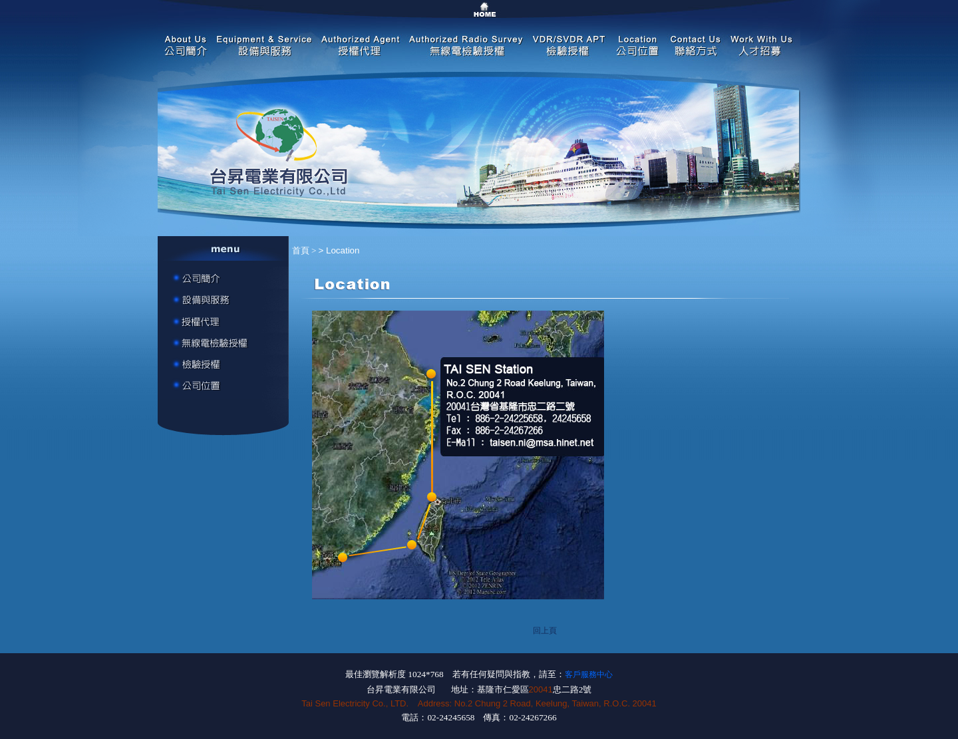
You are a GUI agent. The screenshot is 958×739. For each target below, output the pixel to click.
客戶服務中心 (589, 674)
